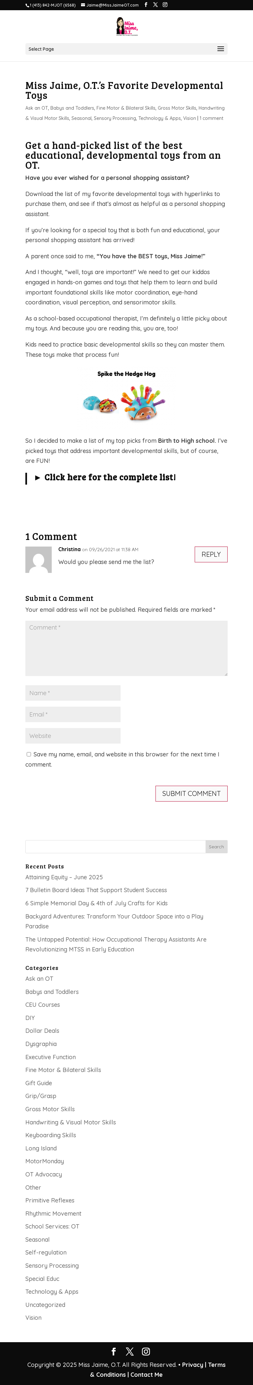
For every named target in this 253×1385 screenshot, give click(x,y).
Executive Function (50, 1057)
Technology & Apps (159, 118)
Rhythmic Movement (53, 1213)
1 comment (211, 118)
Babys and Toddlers (72, 108)
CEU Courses (42, 1004)
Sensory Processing (115, 118)
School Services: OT (52, 1226)
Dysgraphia (41, 1044)
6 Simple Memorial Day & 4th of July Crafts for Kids (96, 903)
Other (33, 1187)
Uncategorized (45, 1305)
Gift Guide (38, 1083)
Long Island (41, 1148)
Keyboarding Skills (50, 1135)
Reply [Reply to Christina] (211, 554)
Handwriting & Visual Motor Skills (70, 1122)
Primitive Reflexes (49, 1200)
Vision (189, 118)
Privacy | (194, 1365)
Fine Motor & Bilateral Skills (126, 108)
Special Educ (42, 1279)
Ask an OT (36, 108)
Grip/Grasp (40, 1096)
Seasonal (81, 118)
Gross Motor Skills (177, 108)
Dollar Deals (42, 1030)
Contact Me (146, 1374)
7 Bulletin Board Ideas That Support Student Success (96, 890)
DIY (30, 1018)
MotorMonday (44, 1161)
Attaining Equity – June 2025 (64, 877)
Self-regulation (46, 1252)
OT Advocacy (43, 1174)
